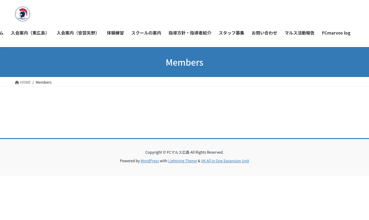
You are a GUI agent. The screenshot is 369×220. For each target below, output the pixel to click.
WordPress (150, 160)
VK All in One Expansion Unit (225, 160)
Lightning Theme (182, 160)
